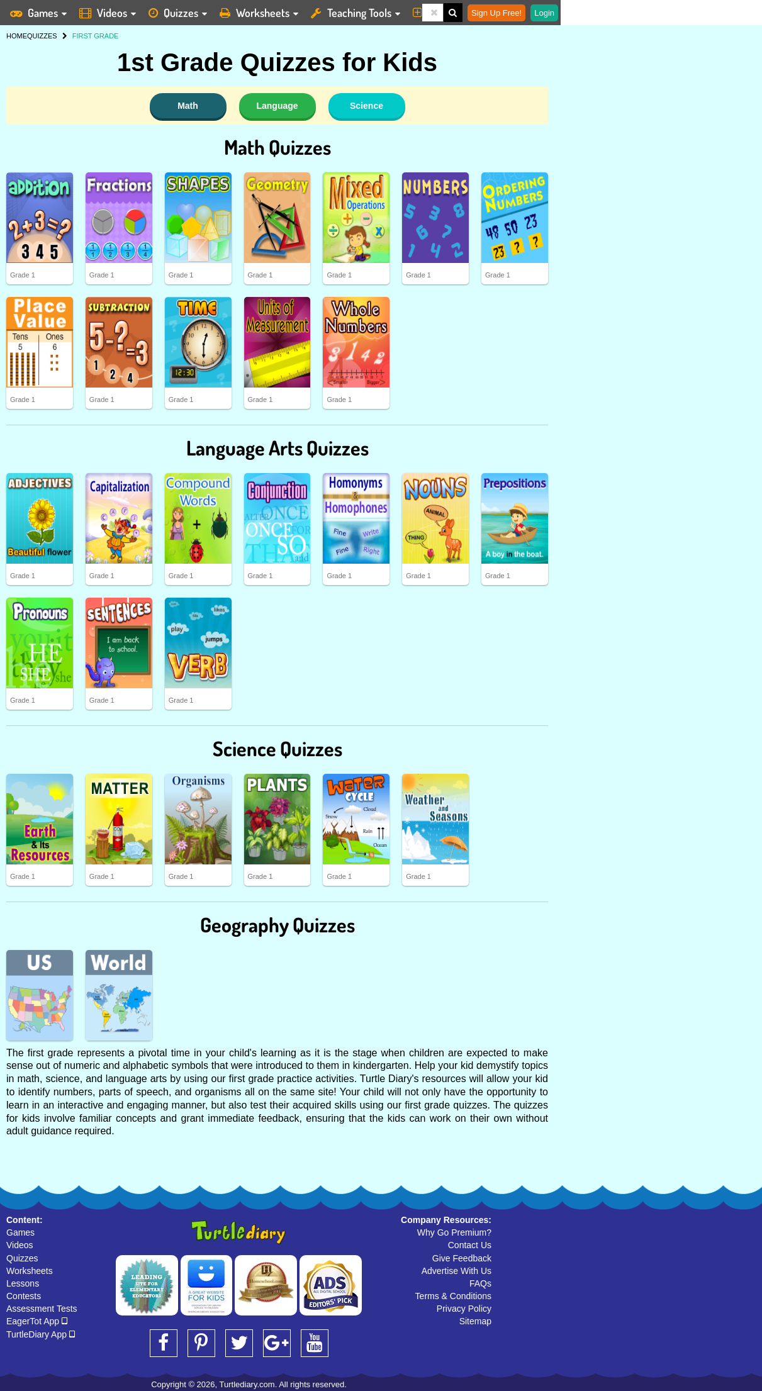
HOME (16, 36)
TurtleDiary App (40, 1334)
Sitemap (475, 1321)
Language (277, 106)
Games (20, 1232)
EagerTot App (36, 1321)
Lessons (22, 1283)
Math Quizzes (277, 147)
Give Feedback (461, 1258)
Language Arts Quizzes (277, 448)
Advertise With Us (456, 1271)
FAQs (480, 1283)
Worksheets (29, 1271)
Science (366, 106)
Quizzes (22, 1258)
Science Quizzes (277, 748)
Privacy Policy (464, 1309)
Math (187, 106)
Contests (23, 1296)
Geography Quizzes (277, 924)
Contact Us (469, 1245)
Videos (19, 1245)
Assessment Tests (41, 1309)
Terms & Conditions (453, 1296)
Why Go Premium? (454, 1232)
